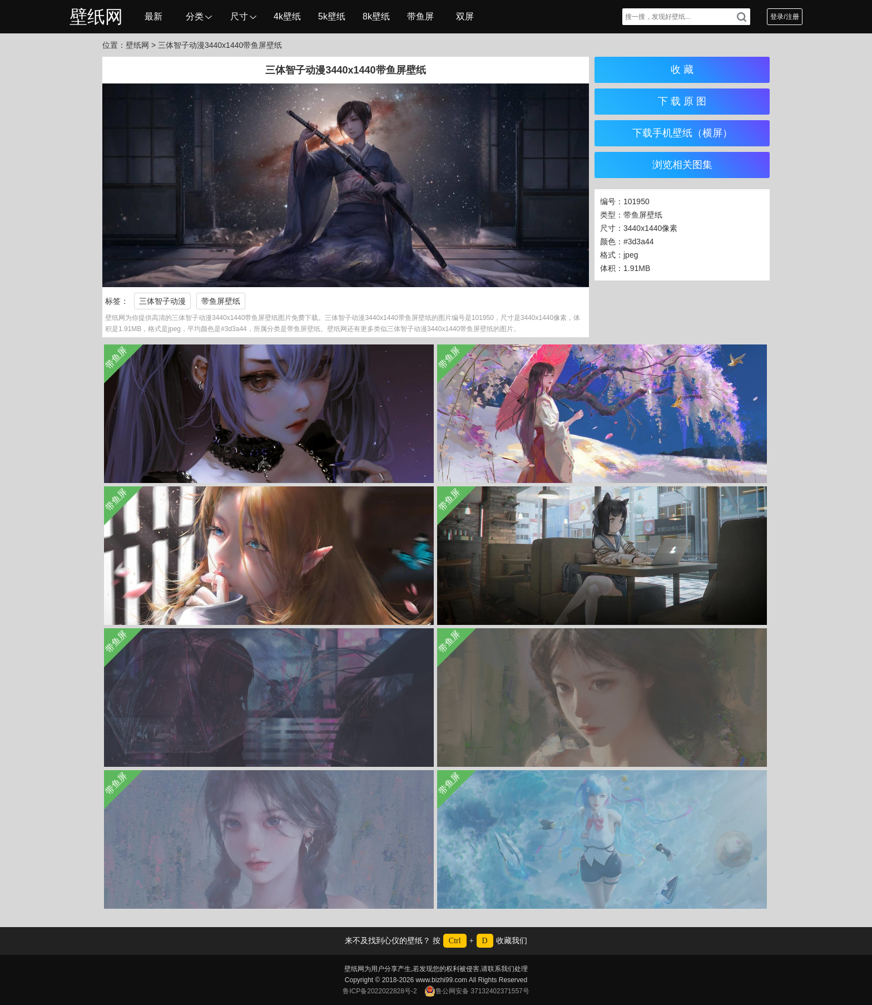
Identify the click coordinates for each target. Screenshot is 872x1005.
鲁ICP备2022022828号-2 (380, 991)
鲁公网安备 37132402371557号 (476, 991)
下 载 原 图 (682, 101)
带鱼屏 (420, 16)
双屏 (465, 16)
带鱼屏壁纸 (220, 301)
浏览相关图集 (682, 164)
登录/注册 (784, 17)
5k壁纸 (331, 16)
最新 (153, 16)
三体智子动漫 (162, 301)
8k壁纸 (376, 16)
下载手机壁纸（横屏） (682, 133)
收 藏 (682, 69)
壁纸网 (96, 17)
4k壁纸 (287, 16)
